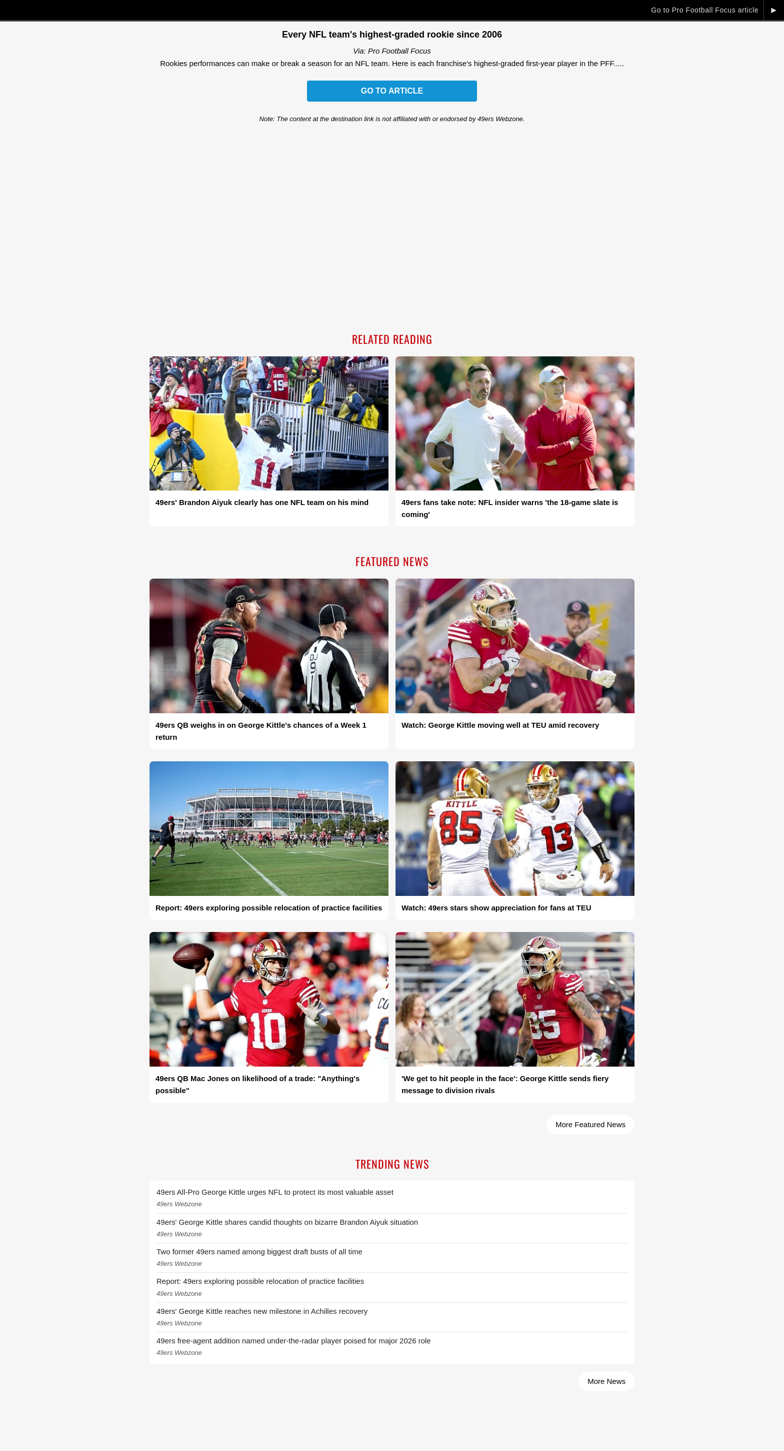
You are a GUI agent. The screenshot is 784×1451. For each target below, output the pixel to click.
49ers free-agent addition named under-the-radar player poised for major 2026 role (293, 1340)
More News (607, 1381)
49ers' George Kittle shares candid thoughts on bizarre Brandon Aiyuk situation (287, 1222)
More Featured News (591, 1124)
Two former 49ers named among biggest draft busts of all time (259, 1251)
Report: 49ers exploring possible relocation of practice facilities (260, 1281)
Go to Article (392, 91)
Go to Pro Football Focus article (704, 10)
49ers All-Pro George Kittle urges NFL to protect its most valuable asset (275, 1192)
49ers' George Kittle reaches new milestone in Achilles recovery (262, 1311)
